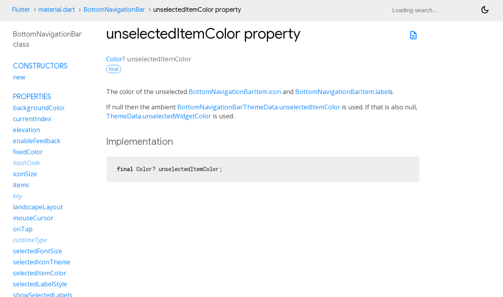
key (17, 196)
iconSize (25, 174)
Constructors (40, 66)
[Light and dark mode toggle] (485, 10)
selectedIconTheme (41, 262)
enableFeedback (37, 141)
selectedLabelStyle (40, 284)
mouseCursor (33, 218)
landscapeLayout (38, 207)
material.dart (57, 10)
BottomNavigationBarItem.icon (235, 91)
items (21, 185)
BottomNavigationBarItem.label (342, 91)
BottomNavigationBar (114, 10)
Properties (32, 96)
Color (114, 58)
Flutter (21, 10)
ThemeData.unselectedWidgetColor (158, 116)
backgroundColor (39, 107)
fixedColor (28, 152)
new (19, 77)
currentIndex (32, 118)
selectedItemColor (39, 273)
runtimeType (30, 240)
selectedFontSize (37, 251)
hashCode (26, 163)
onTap (23, 229)
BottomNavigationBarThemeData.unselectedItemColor (258, 107)
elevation (26, 129)
